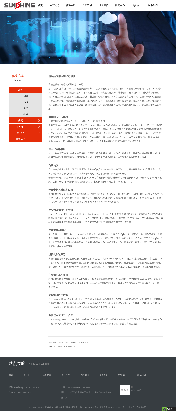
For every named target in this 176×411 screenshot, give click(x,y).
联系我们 (153, 5)
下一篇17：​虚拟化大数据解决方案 (62, 347)
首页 (40, 5)
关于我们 (54, 5)
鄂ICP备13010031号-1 (89, 407)
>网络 (25, 108)
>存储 (25, 102)
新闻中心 (120, 5)
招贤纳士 (136, 5)
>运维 (25, 114)
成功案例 (103, 5)
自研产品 (87, 5)
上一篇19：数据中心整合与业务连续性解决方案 (68, 343)
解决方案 (71, 5)
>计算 (25, 96)
